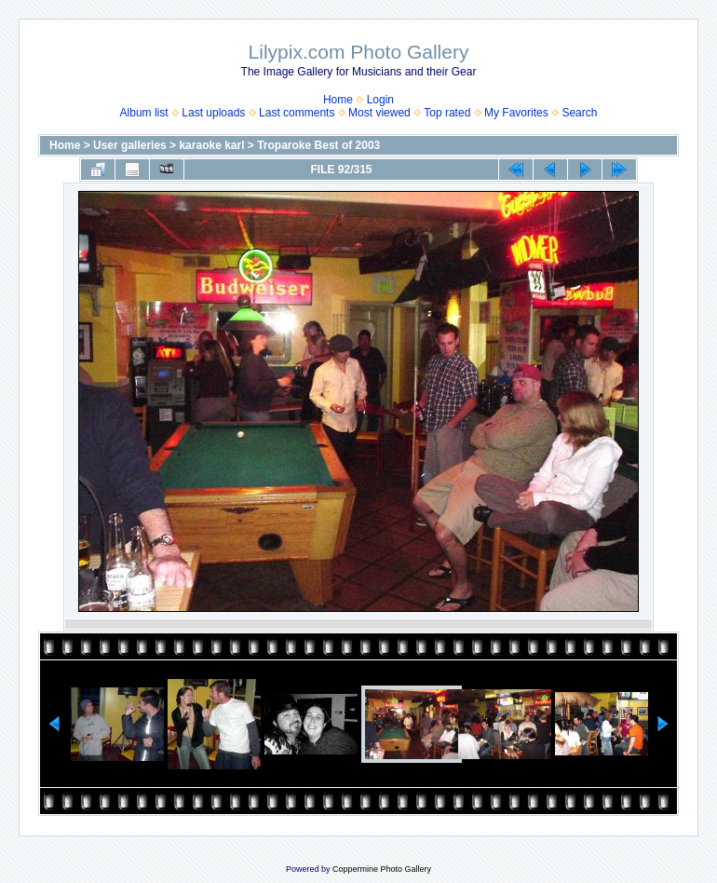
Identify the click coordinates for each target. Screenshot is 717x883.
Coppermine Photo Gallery (381, 869)
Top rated (447, 112)
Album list (144, 112)
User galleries (130, 145)
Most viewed (379, 112)
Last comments (296, 112)
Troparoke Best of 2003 (318, 145)
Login (380, 99)
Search (579, 112)
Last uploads (213, 112)
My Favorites (516, 112)
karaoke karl (211, 145)
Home (338, 99)
